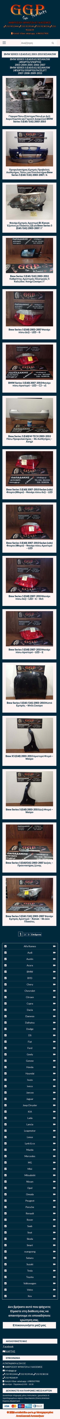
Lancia (29, 1124)
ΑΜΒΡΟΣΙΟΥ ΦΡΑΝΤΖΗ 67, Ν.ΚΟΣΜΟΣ (30, 22)
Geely (30, 1054)
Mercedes (29, 1156)
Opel (29, 1187)
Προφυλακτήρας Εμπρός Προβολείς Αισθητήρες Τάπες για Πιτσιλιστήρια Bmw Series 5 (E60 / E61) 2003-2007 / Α (29, 172)
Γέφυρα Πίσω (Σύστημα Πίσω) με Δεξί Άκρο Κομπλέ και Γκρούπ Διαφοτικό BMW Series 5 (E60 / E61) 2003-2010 (29, 119)
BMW (30, 971)
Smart (30, 1245)
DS (29, 1035)
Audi (29, 952)
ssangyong (29, 1251)
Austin (29, 958)
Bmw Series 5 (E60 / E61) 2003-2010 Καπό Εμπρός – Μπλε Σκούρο (29, 704)
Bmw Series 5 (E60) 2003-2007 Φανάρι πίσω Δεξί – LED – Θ (29, 331)
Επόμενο (36, 934)
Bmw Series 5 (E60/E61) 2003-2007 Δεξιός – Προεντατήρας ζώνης (29, 864)
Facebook (8, 1346)
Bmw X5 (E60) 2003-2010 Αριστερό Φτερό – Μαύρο (29, 757)
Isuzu (30, 1079)
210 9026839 (10, 1377)
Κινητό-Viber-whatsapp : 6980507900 (29, 33)
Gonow (30, 1060)
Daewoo (29, 1016)
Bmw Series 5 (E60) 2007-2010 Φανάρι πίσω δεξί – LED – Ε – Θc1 (29, 597)
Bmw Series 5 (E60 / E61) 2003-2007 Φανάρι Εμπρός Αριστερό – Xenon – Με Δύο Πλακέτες (29, 919)
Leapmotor (30, 1130)
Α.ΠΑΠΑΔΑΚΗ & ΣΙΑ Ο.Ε (14, 1363)
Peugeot (29, 1200)
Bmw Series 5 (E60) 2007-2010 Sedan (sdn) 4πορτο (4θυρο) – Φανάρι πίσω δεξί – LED (29, 491)
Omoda (30, 1194)
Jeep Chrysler (30, 1105)
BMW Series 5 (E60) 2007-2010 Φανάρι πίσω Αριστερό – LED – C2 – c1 (29, 384)
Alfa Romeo (30, 946)
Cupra (30, 1003)
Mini (29, 1168)
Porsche (29, 1207)
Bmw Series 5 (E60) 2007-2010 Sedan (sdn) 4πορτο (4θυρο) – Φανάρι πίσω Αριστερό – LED (29, 545)
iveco (30, 1086)
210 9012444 (11, 26)
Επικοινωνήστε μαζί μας (29, 1325)
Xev (30, 1296)
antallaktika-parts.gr (26, 1412)
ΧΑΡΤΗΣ (9, 1351)
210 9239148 (26, 26)
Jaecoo (30, 1092)
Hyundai (29, 1073)
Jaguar (29, 1098)
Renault (30, 1213)
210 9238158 (42, 26)
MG (30, 1162)
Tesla (30, 1270)
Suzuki (30, 1264)
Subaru (29, 1257)
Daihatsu (30, 1022)
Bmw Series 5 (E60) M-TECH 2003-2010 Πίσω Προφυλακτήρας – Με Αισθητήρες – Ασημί (29, 439)
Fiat (30, 1041)
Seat (29, 1232)
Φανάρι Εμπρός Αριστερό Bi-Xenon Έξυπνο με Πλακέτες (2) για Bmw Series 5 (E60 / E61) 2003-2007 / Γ (29, 225)
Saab (29, 1226)
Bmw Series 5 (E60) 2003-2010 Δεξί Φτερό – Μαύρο (29, 811)
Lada (29, 1117)
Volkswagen (29, 1283)
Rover (30, 1219)
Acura (30, 965)
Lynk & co (30, 1143)
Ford (29, 1048)
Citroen (30, 997)
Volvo (30, 1289)
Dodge (29, 1028)
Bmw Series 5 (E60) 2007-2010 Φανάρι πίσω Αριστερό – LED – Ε (29, 651)
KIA (30, 1111)
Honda (29, 1067)
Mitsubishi (29, 1175)
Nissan (29, 1181)
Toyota (29, 1276)
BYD (29, 978)
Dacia (30, 1009)
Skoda (30, 1238)
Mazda (29, 1149)
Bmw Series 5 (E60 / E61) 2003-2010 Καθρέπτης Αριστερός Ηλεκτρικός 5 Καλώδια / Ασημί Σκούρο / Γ (29, 279)
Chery (30, 984)
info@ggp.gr (10, 1370)
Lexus (30, 1137)
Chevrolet (30, 990)
